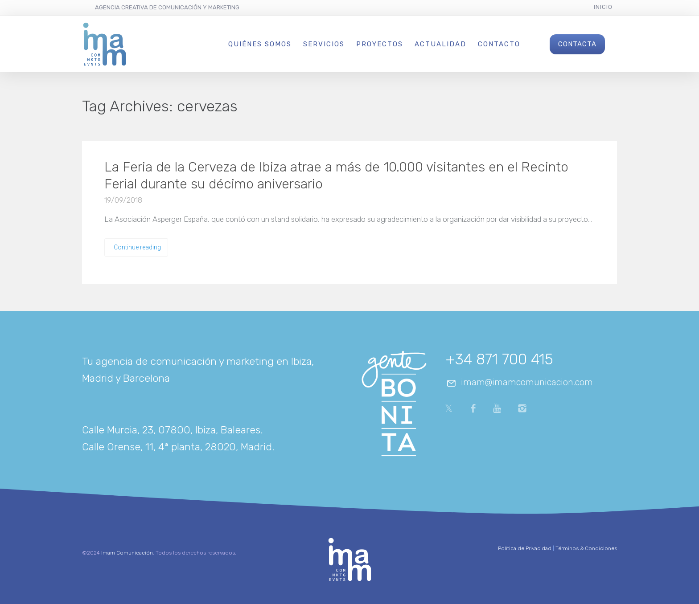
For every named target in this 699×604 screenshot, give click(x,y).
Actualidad (440, 44)
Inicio (603, 7)
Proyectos (379, 44)
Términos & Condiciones (586, 548)
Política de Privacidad (524, 548)
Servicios (324, 44)
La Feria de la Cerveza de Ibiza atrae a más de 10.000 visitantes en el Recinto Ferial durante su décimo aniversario (336, 175)
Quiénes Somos (260, 44)
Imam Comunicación (127, 553)
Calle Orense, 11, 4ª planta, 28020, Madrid (177, 447)
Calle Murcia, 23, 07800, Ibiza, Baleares (171, 430)
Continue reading (137, 247)
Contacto (499, 44)
